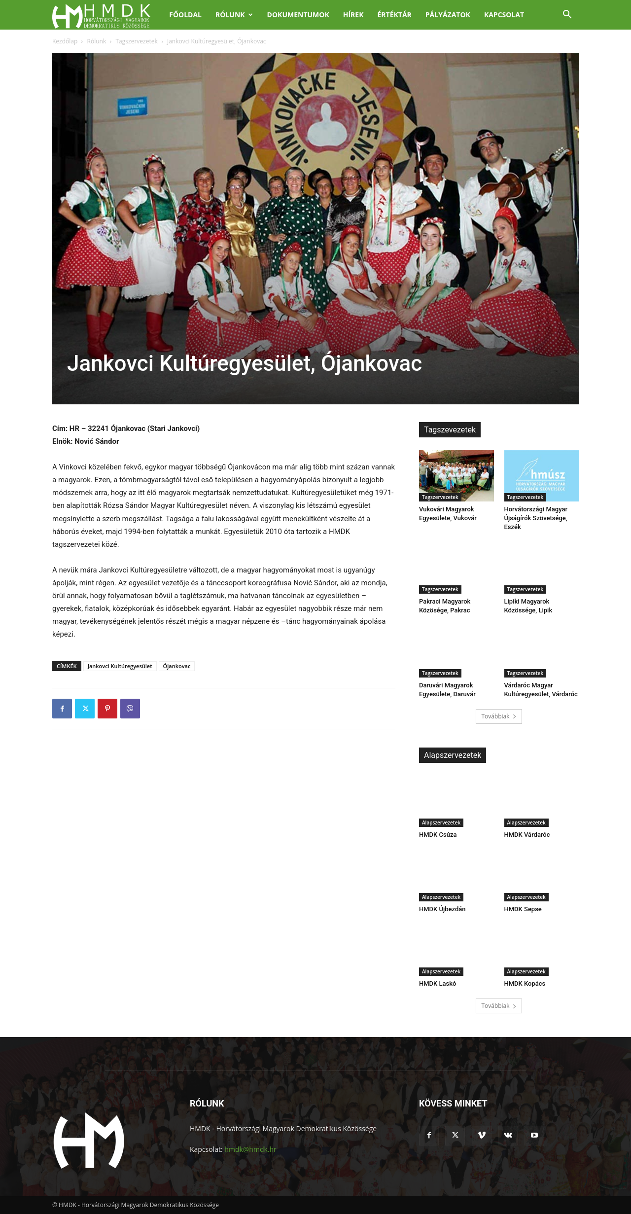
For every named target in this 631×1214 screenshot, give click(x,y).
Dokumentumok (298, 14)
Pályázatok (447, 14)
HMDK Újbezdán (442, 909)
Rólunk (234, 14)
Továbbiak (498, 716)
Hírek (353, 14)
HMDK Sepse (523, 909)
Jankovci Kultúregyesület (120, 666)
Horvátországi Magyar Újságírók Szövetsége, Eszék (536, 518)
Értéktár (394, 14)
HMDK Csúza (437, 834)
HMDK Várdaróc (527, 834)
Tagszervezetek (137, 41)
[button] (567, 15)
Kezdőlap (64, 41)
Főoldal (185, 14)
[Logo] (107, 15)
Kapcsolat (504, 14)
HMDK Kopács (525, 983)
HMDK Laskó (437, 983)
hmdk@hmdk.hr (250, 1149)
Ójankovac (177, 666)
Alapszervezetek (441, 822)
